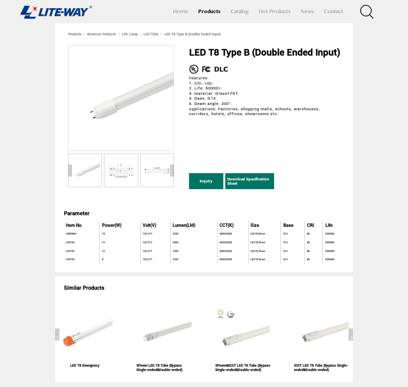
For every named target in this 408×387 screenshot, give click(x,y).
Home (180, 12)
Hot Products (275, 12)
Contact (333, 12)
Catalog (239, 12)
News (307, 12)
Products (209, 12)
